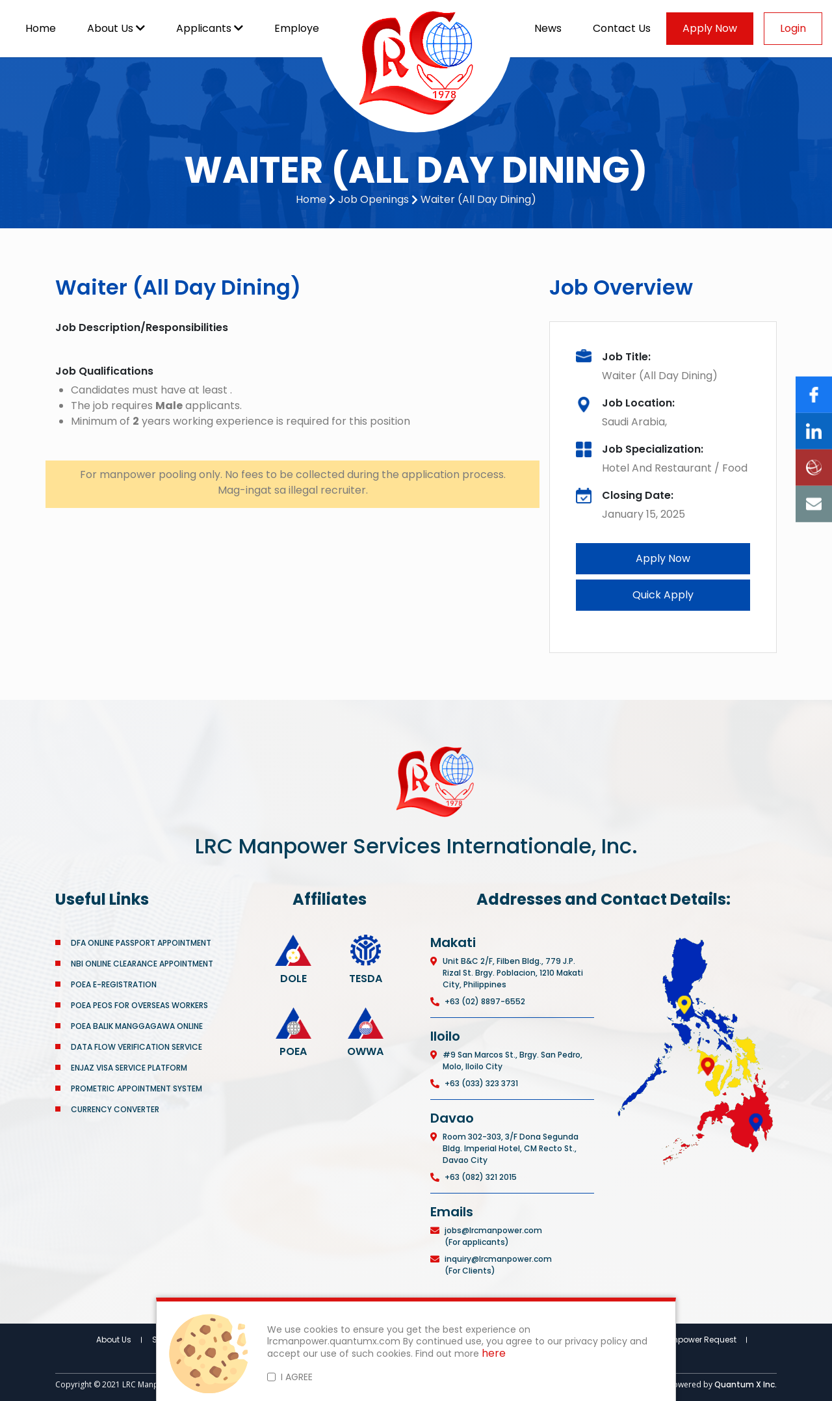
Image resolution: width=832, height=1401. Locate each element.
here (494, 1354)
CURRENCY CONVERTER (115, 1109)
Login (793, 28)
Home (40, 28)
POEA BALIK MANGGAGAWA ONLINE (137, 1026)
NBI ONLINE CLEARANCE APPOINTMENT (142, 963)
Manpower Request (698, 1339)
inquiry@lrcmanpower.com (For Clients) (498, 1264)
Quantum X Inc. (745, 1384)
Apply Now (709, 28)
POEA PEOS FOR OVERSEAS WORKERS (139, 1005)
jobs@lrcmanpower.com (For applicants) (493, 1236)
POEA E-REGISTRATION (115, 984)
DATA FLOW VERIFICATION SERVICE (136, 1046)
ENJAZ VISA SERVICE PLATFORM (129, 1067)
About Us (116, 28)
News (548, 28)
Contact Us (622, 28)
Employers (307, 28)
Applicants (209, 28)
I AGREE (297, 1377)
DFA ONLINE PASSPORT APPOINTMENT (141, 942)
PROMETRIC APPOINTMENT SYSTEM (136, 1088)
